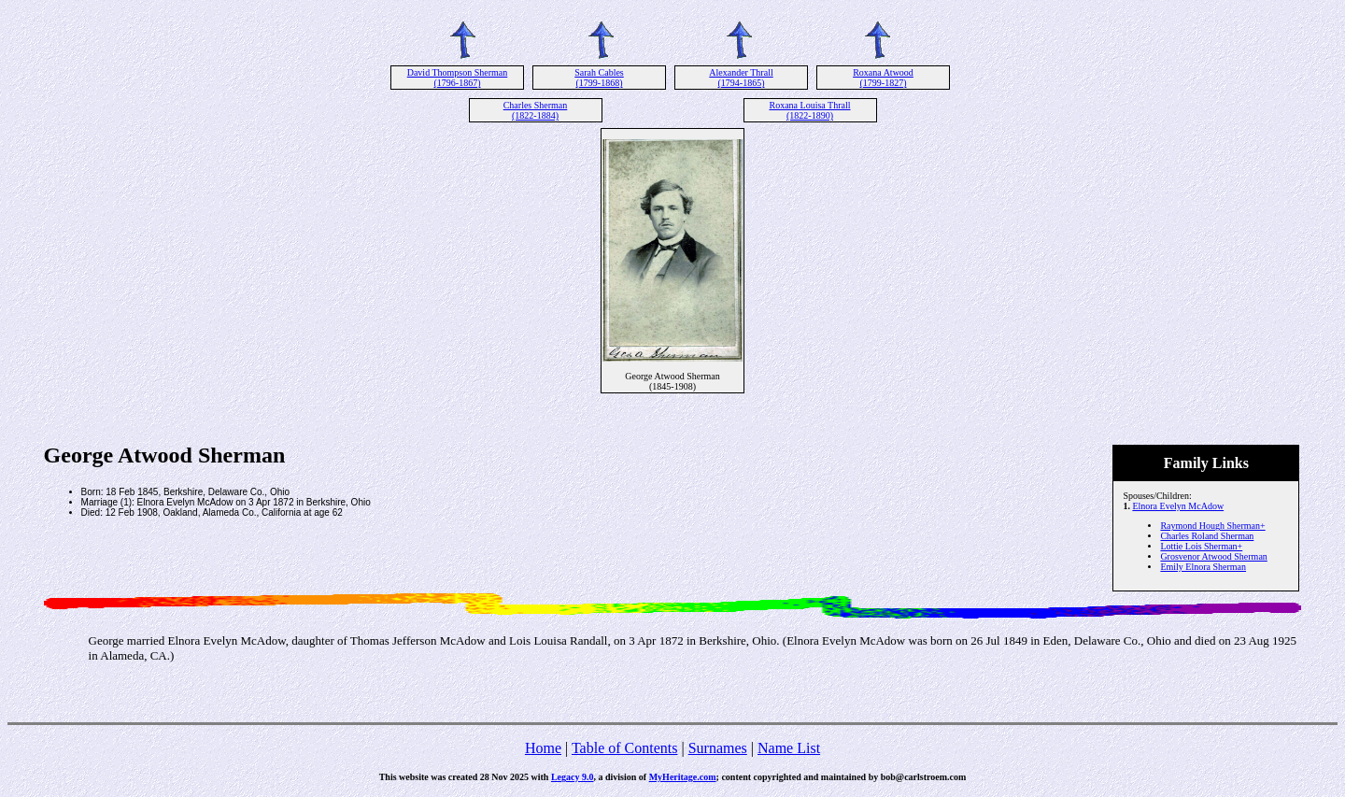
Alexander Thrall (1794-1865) (740, 77)
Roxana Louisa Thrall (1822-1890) (809, 110)
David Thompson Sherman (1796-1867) (457, 77)
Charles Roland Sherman (1206, 536)
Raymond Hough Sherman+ (1212, 525)
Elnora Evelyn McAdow (1178, 506)
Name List (788, 748)
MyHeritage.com (682, 777)
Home (543, 748)
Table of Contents (625, 748)
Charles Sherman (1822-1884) (535, 110)
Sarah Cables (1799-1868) (599, 77)
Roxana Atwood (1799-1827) (883, 77)
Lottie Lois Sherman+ (1201, 546)
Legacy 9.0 (572, 777)
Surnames (717, 748)
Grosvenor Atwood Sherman (1213, 556)
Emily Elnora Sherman (1203, 567)
